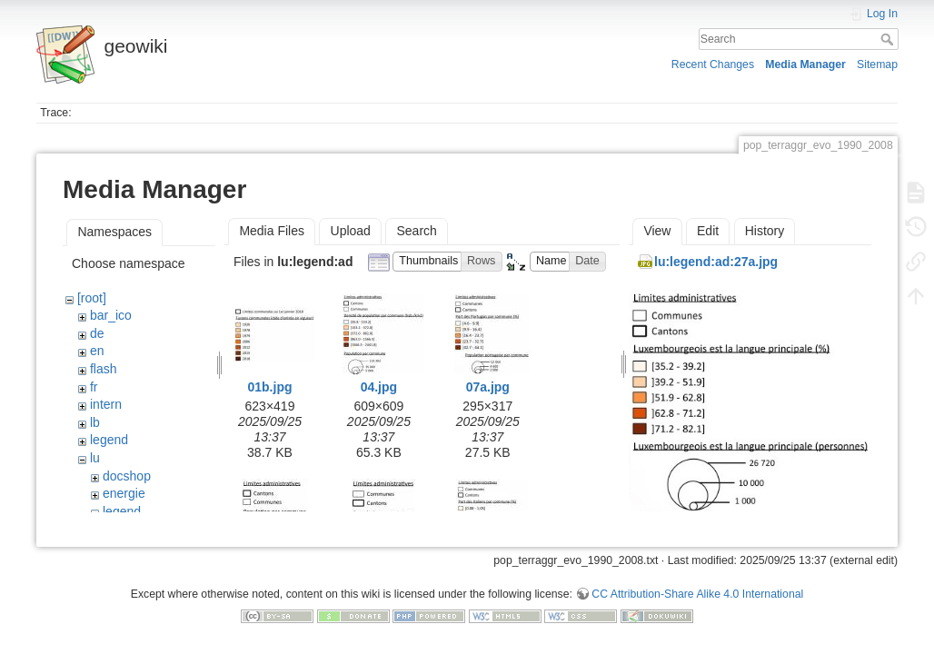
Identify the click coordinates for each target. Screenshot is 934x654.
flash (103, 369)
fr (94, 387)
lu (95, 458)
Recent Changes (712, 64)
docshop (127, 476)
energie (124, 493)
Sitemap (877, 64)
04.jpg (379, 387)
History (765, 230)
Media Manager (805, 64)
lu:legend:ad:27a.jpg (716, 261)
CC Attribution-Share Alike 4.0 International (697, 594)
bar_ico (111, 315)
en (97, 350)
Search (889, 39)
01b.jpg (269, 387)
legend (109, 439)
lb (95, 422)
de (97, 333)
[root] (91, 298)
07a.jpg (488, 387)
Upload (351, 230)
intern (106, 404)
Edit (708, 230)
